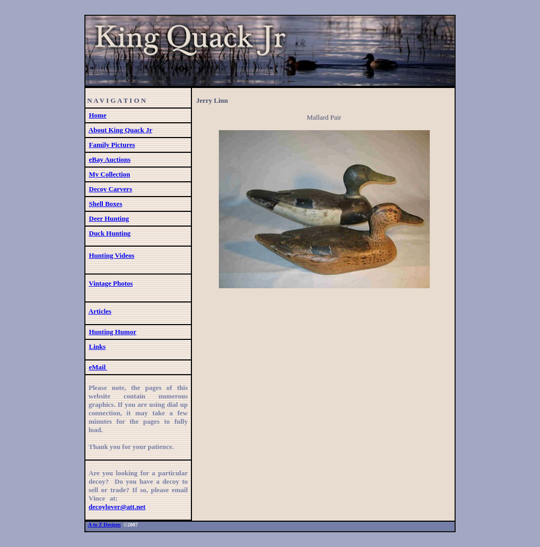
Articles (100, 311)
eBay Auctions (110, 159)
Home (98, 115)
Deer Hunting (109, 218)
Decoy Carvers (110, 189)
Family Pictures (112, 145)
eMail (98, 367)
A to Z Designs (104, 525)
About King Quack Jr (120, 130)
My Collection (109, 174)
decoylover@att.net (117, 507)
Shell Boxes (105, 204)
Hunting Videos (111, 255)
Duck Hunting (110, 233)
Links (97, 346)
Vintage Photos (111, 283)
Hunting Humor (113, 332)
